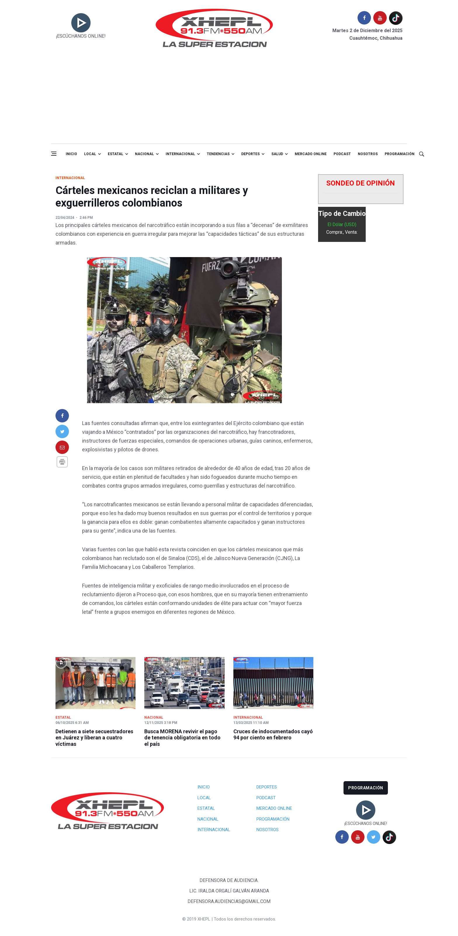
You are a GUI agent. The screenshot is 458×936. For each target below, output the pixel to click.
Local (90, 154)
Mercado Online (274, 808)
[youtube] (380, 18)
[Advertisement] (229, 100)
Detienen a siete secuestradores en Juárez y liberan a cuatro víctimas (94, 737)
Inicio (71, 154)
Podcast (342, 154)
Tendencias (218, 154)
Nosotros (368, 154)
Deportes (250, 154)
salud (277, 154)
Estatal (115, 154)
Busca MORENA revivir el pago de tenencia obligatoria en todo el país (182, 737)
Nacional (144, 154)
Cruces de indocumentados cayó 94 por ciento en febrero (273, 734)
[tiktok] (396, 18)
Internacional (180, 154)
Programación (399, 154)
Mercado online (311, 154)
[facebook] (364, 18)
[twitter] (373, 837)
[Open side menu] (53, 154)
